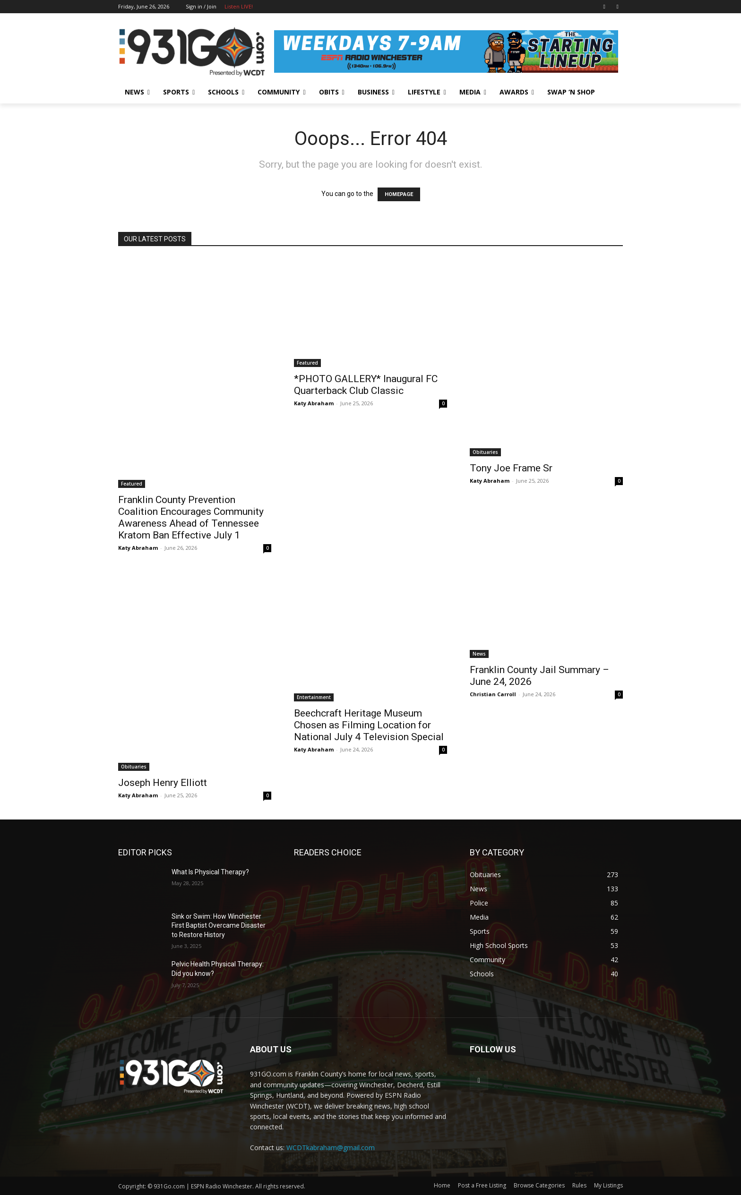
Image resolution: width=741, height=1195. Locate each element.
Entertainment (314, 697)
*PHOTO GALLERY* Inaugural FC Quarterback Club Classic (366, 384)
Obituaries (485, 452)
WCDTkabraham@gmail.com (330, 1147)
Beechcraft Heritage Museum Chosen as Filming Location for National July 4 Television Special (369, 725)
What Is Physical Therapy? (210, 872)
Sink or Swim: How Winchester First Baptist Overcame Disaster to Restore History (219, 926)
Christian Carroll (493, 694)
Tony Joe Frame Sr (511, 468)
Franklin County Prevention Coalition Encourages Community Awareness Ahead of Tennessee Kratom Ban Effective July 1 (191, 517)
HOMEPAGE (399, 194)
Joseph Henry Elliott (162, 782)
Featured (131, 483)
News (479, 653)
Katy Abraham (138, 547)
